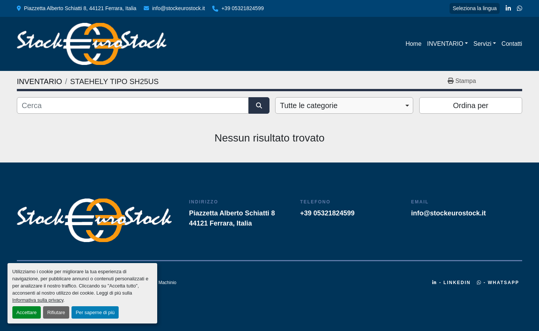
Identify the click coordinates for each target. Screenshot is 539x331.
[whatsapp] (519, 8)
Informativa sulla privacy (37, 300)
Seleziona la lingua (475, 8)
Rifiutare (56, 312)
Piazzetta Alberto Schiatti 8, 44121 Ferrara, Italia (80, 8)
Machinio (167, 282)
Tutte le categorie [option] (309, 105)
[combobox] (344, 105)
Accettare (26, 312)
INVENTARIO (445, 44)
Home (413, 44)
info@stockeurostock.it (178, 8)
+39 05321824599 (242, 8)
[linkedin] (508, 8)
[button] (447, 43)
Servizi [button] (482, 44)
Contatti (512, 44)
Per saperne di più (95, 312)
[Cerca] (133, 105)
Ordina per (470, 105)
